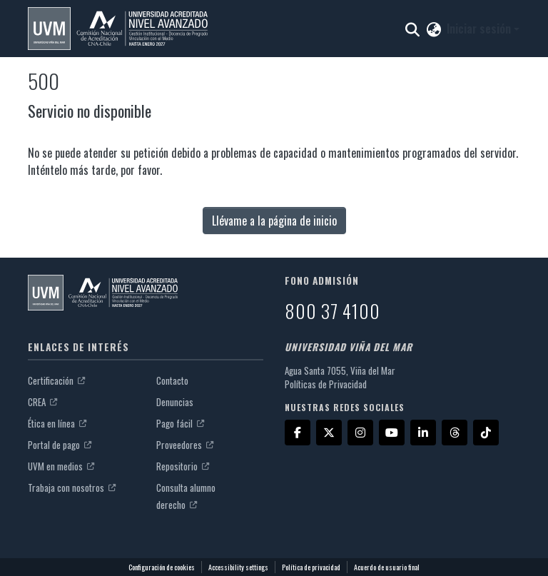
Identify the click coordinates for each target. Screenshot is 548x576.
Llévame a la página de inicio (274, 220)
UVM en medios (61, 466)
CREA (42, 402)
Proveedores (184, 445)
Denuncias (174, 402)
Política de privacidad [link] (311, 567)
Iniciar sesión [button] (480, 28)
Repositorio (182, 466)
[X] (329, 432)
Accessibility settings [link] (238, 567)
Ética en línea (57, 423)
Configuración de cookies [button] (161, 567)
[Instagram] (360, 432)
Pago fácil (180, 423)
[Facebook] (297, 432)
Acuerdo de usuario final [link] (387, 567)
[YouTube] (392, 432)
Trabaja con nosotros (72, 487)
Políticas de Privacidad (326, 384)
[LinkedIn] (423, 432)
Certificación (56, 380)
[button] (118, 28)
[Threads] (454, 432)
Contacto (172, 380)
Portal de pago (59, 445)
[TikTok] (486, 432)
